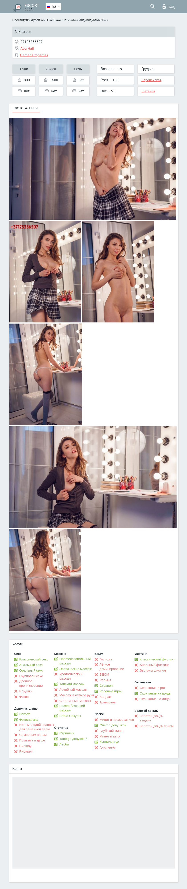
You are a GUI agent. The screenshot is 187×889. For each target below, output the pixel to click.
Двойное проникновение (31, 683)
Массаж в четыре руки (76, 695)
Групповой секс (31, 676)
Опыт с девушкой (113, 725)
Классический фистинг (157, 659)
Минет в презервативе (117, 720)
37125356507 (31, 42)
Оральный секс (31, 670)
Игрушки (25, 691)
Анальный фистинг (154, 665)
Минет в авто (110, 736)
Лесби (64, 744)
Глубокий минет (112, 731)
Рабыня (106, 680)
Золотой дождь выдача (151, 718)
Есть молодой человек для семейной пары (36, 727)
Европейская (151, 80)
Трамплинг (108, 702)
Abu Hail (46, 20)
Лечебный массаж (73, 690)
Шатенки (148, 91)
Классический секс (33, 659)
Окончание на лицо (155, 699)
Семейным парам (33, 735)
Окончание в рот (152, 688)
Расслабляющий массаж (72, 708)
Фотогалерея (26, 108)
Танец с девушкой (73, 739)
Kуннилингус (109, 742)
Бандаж (106, 697)
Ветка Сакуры (70, 716)
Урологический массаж (70, 676)
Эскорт (24, 714)
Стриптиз (66, 733)
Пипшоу (25, 746)
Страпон (106, 686)
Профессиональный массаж (75, 661)
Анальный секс (31, 665)
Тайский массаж (71, 684)
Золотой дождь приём (156, 726)
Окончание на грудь (155, 693)
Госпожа (106, 659)
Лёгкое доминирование (112, 666)
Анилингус (108, 747)
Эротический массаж (75, 669)
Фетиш (24, 697)
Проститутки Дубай (26, 20)
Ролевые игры (111, 691)
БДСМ (104, 674)
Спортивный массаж (75, 701)
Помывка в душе (32, 740)
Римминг (26, 751)
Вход (169, 6)
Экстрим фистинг (153, 670)
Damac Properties (65, 20)
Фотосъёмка (28, 720)
